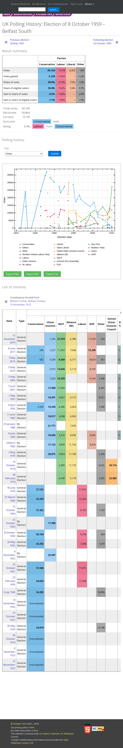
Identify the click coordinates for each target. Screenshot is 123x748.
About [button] (88, 4)
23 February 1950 (10, 581)
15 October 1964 (10, 510)
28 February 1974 (10, 478)
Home (7, 14)
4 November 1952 (9, 555)
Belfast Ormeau (36, 301)
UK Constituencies (58, 4)
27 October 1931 (10, 616)
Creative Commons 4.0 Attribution (57, 733)
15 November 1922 (20, 304)
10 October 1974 (10, 465)
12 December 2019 (9, 339)
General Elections (20, 4)
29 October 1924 (10, 639)
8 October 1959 (44, 14)
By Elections (39, 4)
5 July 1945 (9, 592)
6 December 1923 (9, 652)
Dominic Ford (20, 723)
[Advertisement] (61, 697)
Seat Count (76, 4)
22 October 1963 (10, 523)
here (32, 727)
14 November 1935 (9, 603)
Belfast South (63, 14)
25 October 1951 (10, 568)
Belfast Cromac (18, 301)
